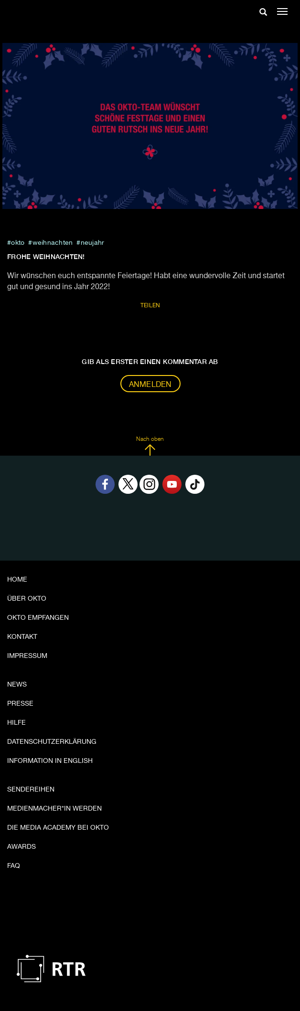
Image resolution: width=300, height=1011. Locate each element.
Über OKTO (26, 598)
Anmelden (150, 385)
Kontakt (22, 637)
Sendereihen (30, 789)
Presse (20, 703)
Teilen (150, 306)
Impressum (27, 656)
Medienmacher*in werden (54, 808)
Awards (21, 847)
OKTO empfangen (38, 618)
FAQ (13, 866)
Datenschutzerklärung (51, 742)
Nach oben (149, 446)
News (17, 684)
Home (17, 579)
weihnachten (52, 243)
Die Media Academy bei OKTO (58, 827)
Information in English (50, 761)
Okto (17, 243)
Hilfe (16, 722)
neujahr (93, 243)
